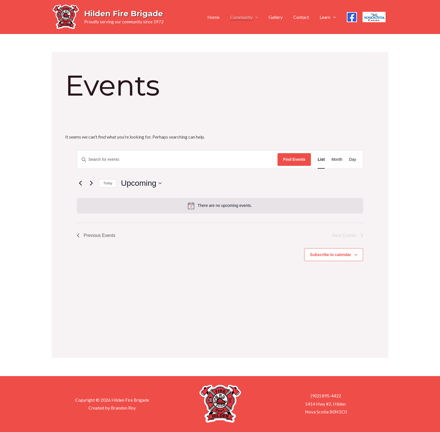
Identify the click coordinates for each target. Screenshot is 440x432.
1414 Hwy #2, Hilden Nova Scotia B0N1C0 (326, 407)
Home (221, 17)
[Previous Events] (80, 183)
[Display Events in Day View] (352, 159)
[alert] (220, 206)
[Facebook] (352, 17)
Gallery (280, 17)
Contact (303, 17)
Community (250, 17)
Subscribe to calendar (330, 254)
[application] (261, 17)
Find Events (294, 159)
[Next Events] (91, 183)
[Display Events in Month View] (336, 159)
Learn (328, 17)
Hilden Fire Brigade (123, 13)
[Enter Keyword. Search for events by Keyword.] (177, 159)
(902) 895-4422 (325, 396)
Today (107, 183)
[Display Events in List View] (321, 159)
